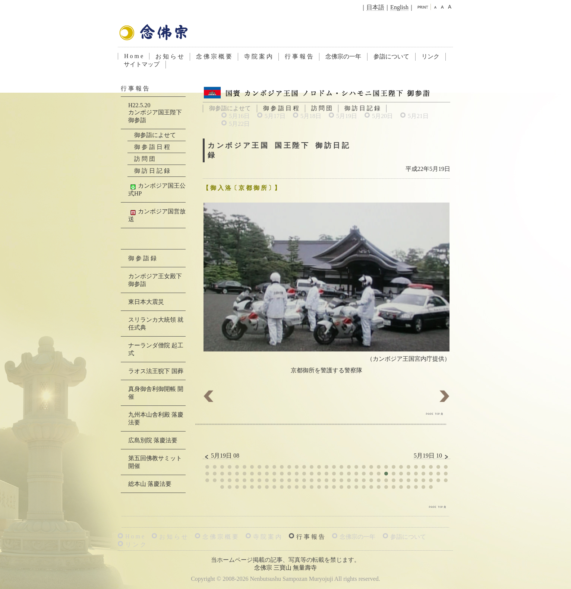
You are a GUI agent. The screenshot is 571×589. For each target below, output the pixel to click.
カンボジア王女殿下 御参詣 (155, 280)
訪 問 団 (321, 108)
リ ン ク (135, 544)
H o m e (133, 56)
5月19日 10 (432, 455)
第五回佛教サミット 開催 (155, 462)
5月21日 (418, 116)
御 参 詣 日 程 (281, 108)
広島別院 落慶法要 (152, 440)
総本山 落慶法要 (149, 484)
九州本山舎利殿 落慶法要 (155, 418)
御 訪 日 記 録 (362, 108)
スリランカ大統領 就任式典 (155, 323)
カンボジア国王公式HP (157, 189)
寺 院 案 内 (258, 56)
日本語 (375, 7)
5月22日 (239, 124)
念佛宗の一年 (343, 56)
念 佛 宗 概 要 (214, 56)
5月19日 (346, 116)
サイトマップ (142, 64)
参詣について (391, 56)
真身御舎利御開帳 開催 (155, 393)
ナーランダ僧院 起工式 (155, 349)
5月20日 (382, 116)
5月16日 (239, 116)
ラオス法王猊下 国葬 (155, 371)
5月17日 (275, 116)
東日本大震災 (146, 302)
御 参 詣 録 (142, 258)
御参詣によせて (155, 135)
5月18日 (310, 116)
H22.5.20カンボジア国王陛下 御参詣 (155, 112)
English (399, 7)
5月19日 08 (221, 455)
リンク (430, 56)
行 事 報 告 (299, 56)
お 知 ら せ (169, 56)
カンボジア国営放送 (157, 215)
